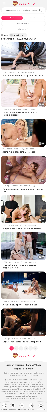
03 (21, 348)
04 (26, 348)
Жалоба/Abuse (33, 365)
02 (16, 348)
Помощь (19, 365)
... (30, 348)
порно (24, 373)
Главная (10, 365)
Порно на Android (23, 369)
